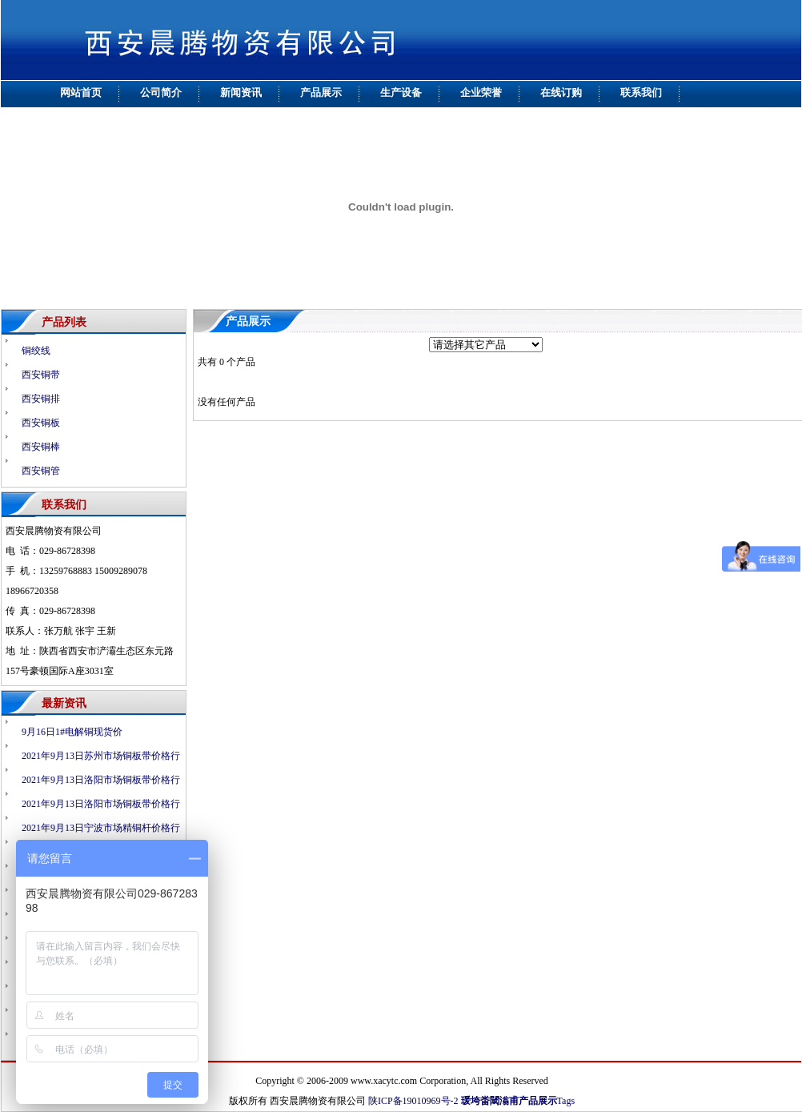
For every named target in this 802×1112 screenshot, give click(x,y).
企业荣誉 (481, 92)
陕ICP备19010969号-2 (413, 1100)
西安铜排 (41, 398)
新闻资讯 (241, 92)
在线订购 (561, 92)
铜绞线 (36, 350)
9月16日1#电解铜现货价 (72, 731)
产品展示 (321, 92)
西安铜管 (41, 470)
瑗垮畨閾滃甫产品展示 (509, 1100)
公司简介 (161, 92)
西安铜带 (41, 374)
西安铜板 (41, 422)
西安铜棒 (41, 446)
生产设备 (401, 92)
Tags (566, 1100)
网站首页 (81, 92)
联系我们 (641, 92)
